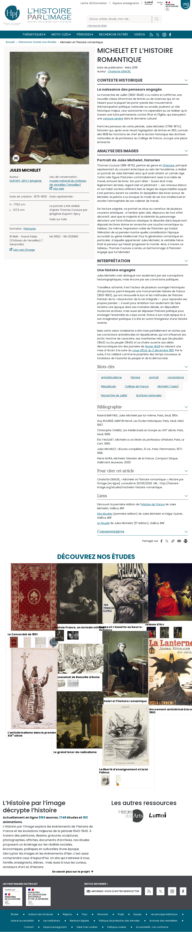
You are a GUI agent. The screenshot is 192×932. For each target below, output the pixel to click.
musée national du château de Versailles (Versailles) (68, 183)
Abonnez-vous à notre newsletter (113, 891)
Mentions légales (79, 920)
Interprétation (113, 261)
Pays (84, 914)
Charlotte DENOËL (119, 71)
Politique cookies (116, 927)
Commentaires (110, 531)
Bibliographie (109, 406)
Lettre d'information (94, 3)
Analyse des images (118, 151)
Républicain (108, 386)
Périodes (84, 34)
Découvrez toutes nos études (38, 42)
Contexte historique (119, 80)
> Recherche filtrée (97, 25)
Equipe (137, 914)
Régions (67, 914)
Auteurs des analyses (40, 914)
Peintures (30, 229)
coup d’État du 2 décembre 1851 (153, 350)
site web (58, 189)
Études (15, 914)
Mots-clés (60, 34)
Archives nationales (149, 395)
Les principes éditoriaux (164, 914)
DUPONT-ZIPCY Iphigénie (26, 181)
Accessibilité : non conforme (152, 927)
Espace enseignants (126, 3)
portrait (154, 377)
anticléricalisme (111, 377)
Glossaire (102, 914)
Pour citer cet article (115, 470)
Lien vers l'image (24, 250)
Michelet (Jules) (168, 386)
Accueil (10, 42)
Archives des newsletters (163, 920)
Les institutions (51, 920)
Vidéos (139, 34)
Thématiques (32, 34)
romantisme (176, 377)
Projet (121, 914)
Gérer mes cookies (87, 927)
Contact (29, 927)
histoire (135, 377)
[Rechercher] (119, 19)
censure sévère (113, 118)
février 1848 (152, 346)
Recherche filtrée (113, 34)
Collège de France (137, 386)
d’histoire (168, 165)
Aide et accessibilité (22, 920)
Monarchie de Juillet (114, 395)
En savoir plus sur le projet (71, 871)
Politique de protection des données (119, 920)
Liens (102, 495)
